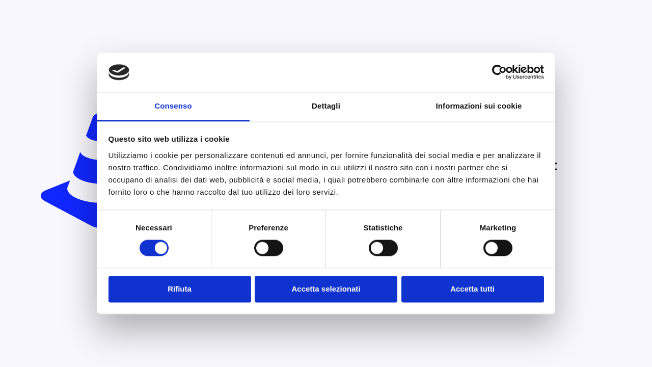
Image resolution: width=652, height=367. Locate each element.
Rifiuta (180, 288)
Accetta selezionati (325, 288)
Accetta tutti (472, 288)
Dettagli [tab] (326, 105)
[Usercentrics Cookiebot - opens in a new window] (499, 72)
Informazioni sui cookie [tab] (479, 105)
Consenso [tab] (173, 105)
